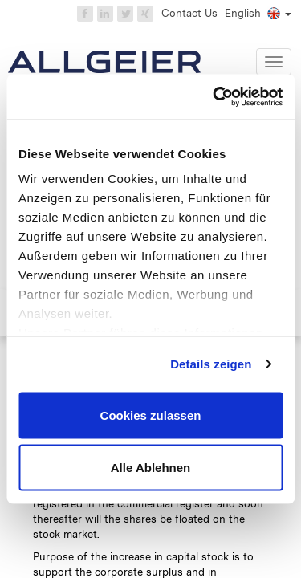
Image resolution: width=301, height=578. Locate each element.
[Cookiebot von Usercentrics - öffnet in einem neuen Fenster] (214, 97)
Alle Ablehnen (150, 467)
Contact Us (189, 13)
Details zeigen (210, 364)
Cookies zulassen (150, 414)
